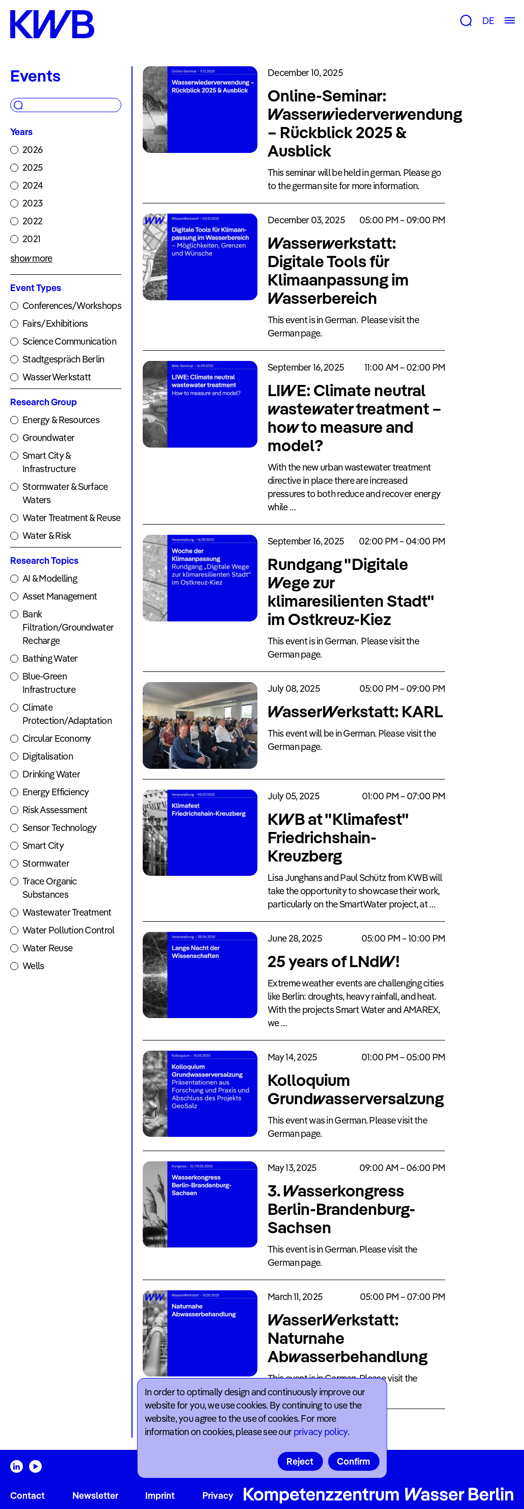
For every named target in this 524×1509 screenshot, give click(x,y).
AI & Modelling (49, 578)
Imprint (160, 1495)
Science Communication (69, 341)
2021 (31, 239)
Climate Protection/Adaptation (67, 713)
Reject (299, 1461)
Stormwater (45, 863)
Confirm (353, 1461)
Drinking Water (51, 774)
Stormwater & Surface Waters (65, 493)
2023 (32, 203)
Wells (33, 966)
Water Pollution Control (68, 930)
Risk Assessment (54, 810)
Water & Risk (46, 535)
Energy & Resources (60, 420)
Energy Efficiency (55, 792)
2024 (32, 185)
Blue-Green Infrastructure (48, 682)
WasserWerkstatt (56, 377)
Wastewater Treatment (67, 912)
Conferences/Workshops (71, 305)
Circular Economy (56, 738)
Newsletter (95, 1495)
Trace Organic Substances (49, 887)
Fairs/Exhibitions (55, 323)
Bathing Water (50, 658)
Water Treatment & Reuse (71, 518)
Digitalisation (47, 756)
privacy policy (321, 1432)
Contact (27, 1495)
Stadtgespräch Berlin (63, 359)
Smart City (43, 845)
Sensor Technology (59, 828)
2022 (32, 221)
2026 (32, 149)
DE (488, 21)
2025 (32, 167)
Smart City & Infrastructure (48, 462)
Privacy (217, 1495)
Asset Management (59, 596)
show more (31, 258)
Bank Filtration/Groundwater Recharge (68, 627)
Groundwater (48, 438)
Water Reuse (47, 948)
